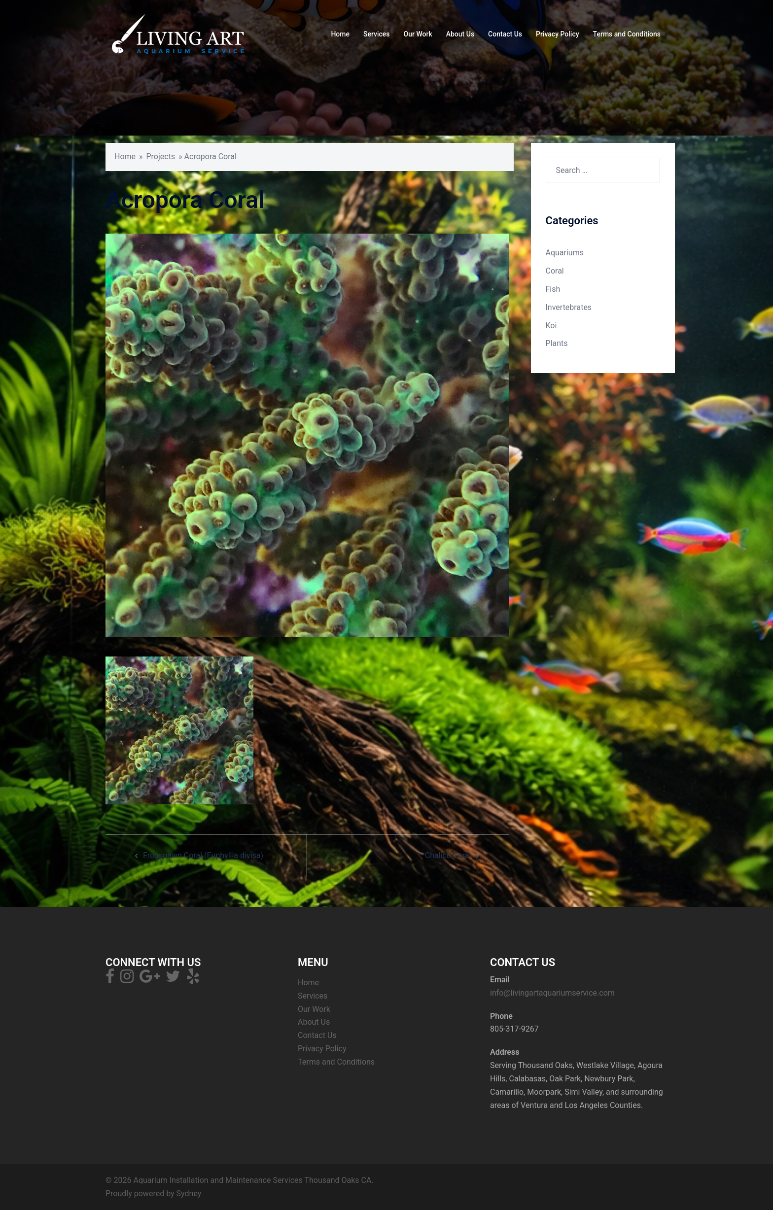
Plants (557, 343)
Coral (555, 271)
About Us (460, 34)
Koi (551, 325)
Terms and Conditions (627, 34)
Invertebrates (569, 307)
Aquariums (565, 252)
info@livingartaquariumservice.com (552, 993)
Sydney (189, 1193)
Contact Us (505, 34)
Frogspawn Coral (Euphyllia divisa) (203, 855)
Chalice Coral (448, 855)
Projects (161, 156)
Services (376, 34)
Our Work (418, 34)
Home (340, 34)
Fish (553, 289)
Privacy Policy (557, 34)
